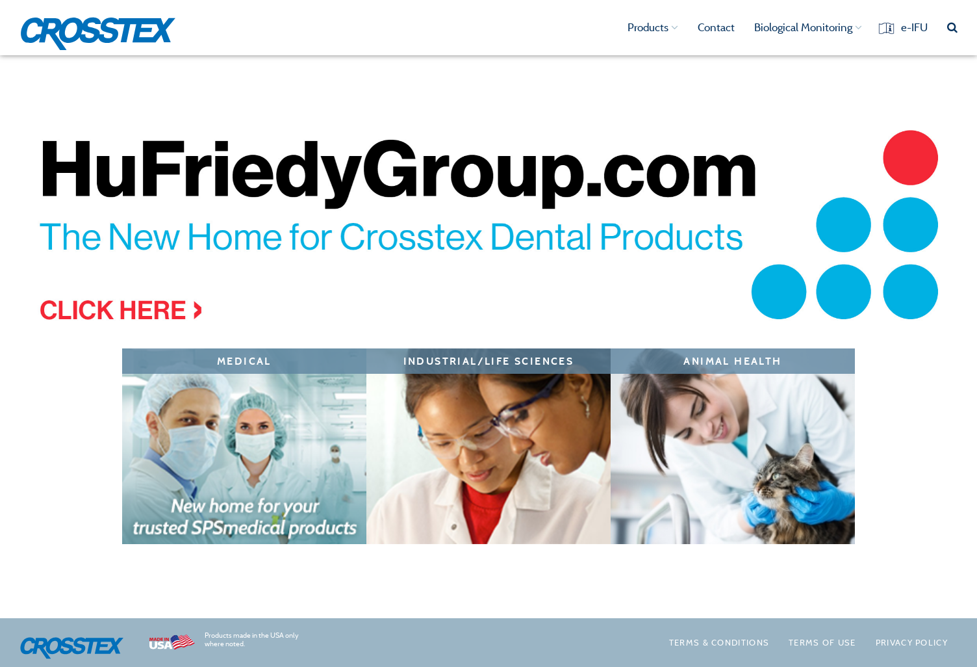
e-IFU (914, 27)
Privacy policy (912, 642)
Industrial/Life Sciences (488, 361)
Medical (244, 361)
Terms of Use (822, 642)
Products (653, 27)
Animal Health (732, 361)
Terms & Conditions (719, 642)
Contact (716, 27)
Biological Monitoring (808, 27)
